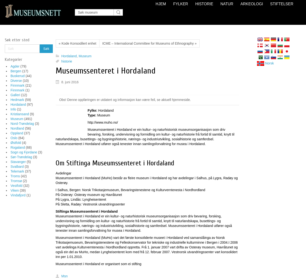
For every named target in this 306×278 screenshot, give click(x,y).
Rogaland (18, 147)
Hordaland (18, 104)
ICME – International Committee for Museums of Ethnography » (149, 43)
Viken (15, 190)
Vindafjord (18, 195)
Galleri (15, 95)
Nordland (17, 128)
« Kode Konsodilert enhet (77, 43)
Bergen (16, 71)
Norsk (265, 63)
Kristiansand (20, 114)
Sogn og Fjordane (24, 152)
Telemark (17, 171)
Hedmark (17, 100)
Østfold (16, 143)
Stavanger (18, 162)
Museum (17, 119)
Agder (15, 66)
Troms (15, 176)
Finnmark (17, 85)
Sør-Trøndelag (21, 157)
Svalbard (17, 166)
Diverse (16, 81)
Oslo (14, 138)
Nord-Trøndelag (22, 124)
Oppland (17, 133)
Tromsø (16, 181)
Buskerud (18, 76)
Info (13, 109)
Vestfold (16, 186)
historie (66, 61)
